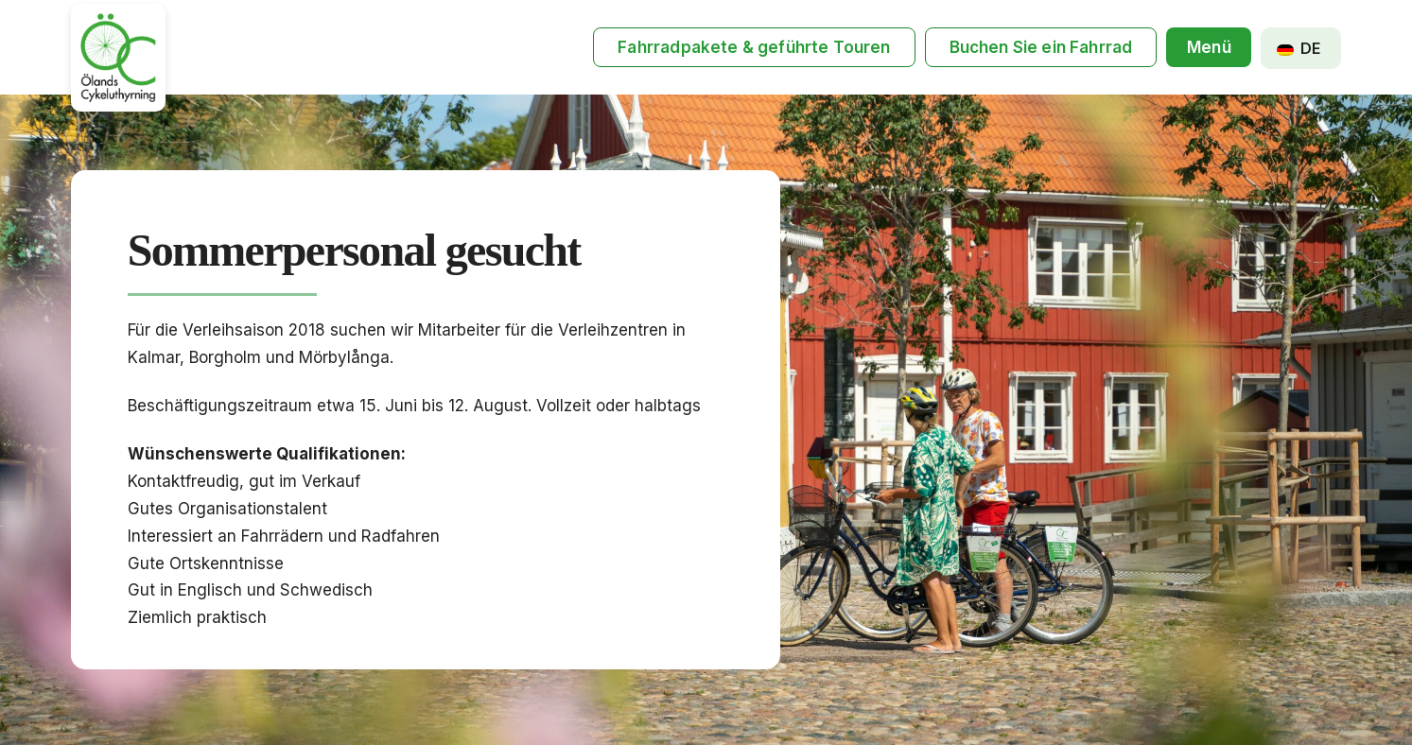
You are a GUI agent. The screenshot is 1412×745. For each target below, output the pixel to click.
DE (1298, 48)
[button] (1208, 47)
